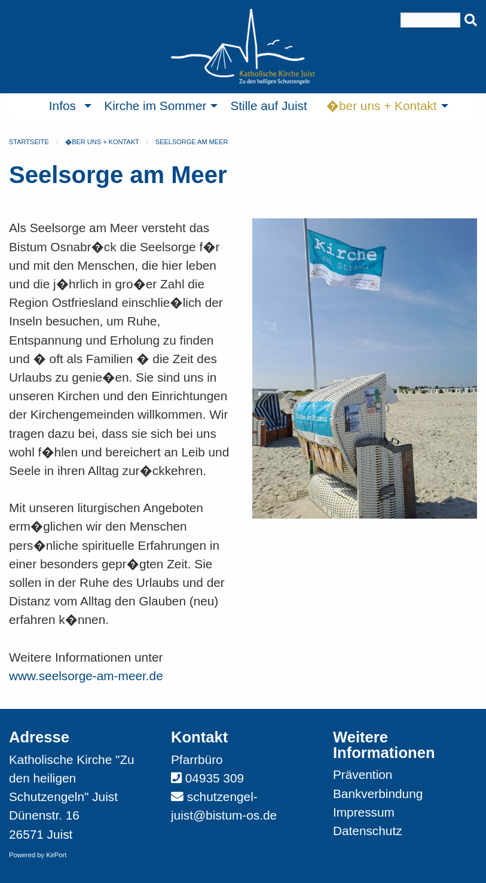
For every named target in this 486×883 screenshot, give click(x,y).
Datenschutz (367, 831)
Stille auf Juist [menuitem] (268, 105)
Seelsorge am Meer (191, 141)
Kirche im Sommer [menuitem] (155, 105)
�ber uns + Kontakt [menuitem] (381, 105)
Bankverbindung (378, 793)
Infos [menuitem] (62, 105)
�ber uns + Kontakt (102, 141)
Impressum (364, 812)
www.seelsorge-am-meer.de (86, 676)
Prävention (362, 774)
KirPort (56, 854)
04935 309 (214, 778)
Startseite (29, 141)
